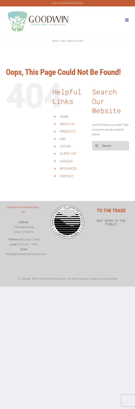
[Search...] (110, 146)
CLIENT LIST (68, 154)
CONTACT (66, 176)
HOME (64, 117)
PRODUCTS (67, 131)
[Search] (97, 146)
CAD (63, 139)
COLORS (65, 146)
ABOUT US (67, 124)
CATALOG (66, 161)
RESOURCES (68, 168)
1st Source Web (109, 278)
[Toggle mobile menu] (127, 20)
